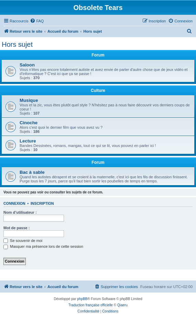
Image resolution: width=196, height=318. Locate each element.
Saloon (27, 64)
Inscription (42, 203)
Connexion (14, 203)
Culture (98, 90)
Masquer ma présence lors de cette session (43, 246)
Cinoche (28, 122)
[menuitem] (37, 21)
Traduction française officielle (90, 305)
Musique (29, 100)
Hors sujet (17, 44)
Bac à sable (32, 172)
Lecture (28, 141)
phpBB (82, 299)
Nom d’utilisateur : (20, 212)
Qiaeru (122, 305)
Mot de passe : (16, 228)
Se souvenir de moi (22, 240)
